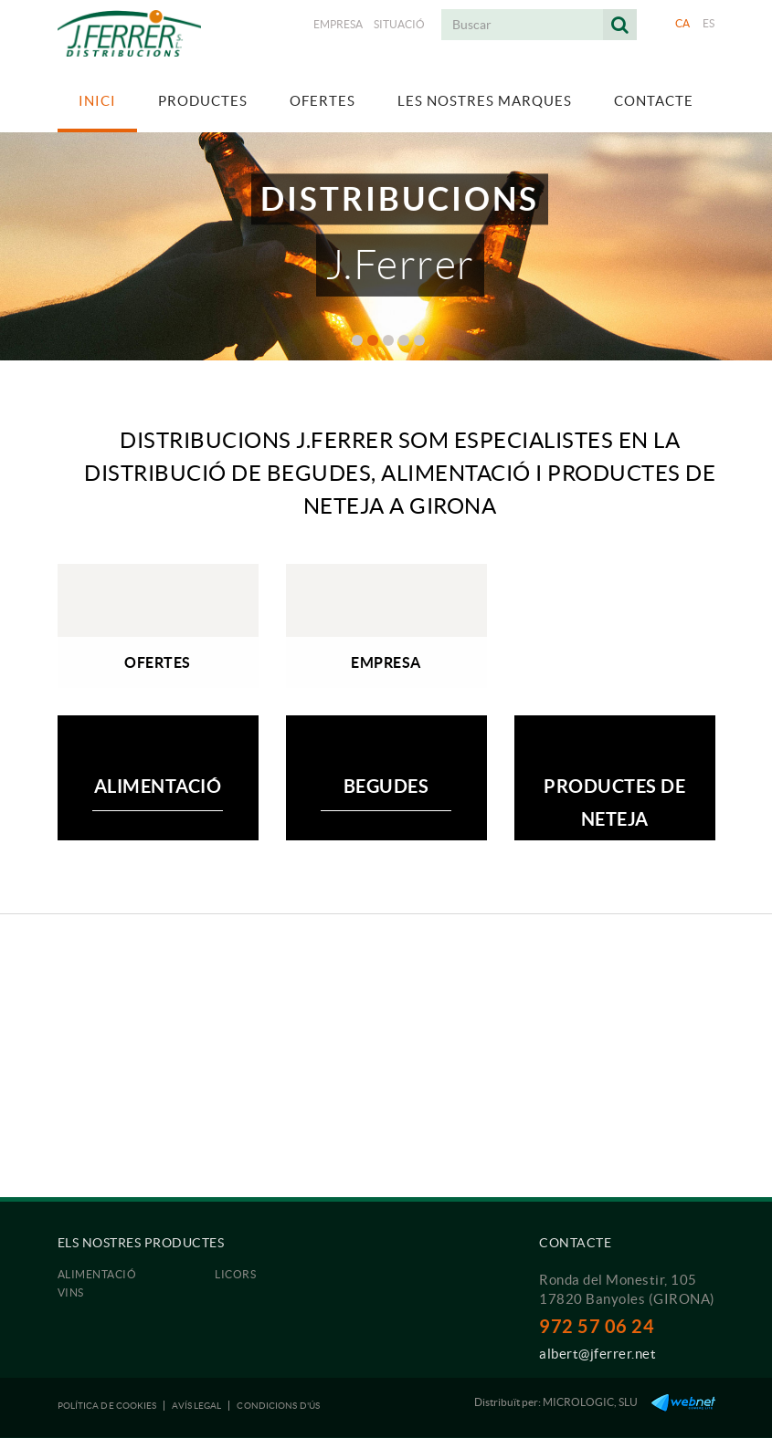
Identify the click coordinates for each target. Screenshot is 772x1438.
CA (683, 23)
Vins (71, 1292)
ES (709, 23)
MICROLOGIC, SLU (590, 1402)
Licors (235, 1274)
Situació (399, 24)
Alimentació (97, 1274)
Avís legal (196, 1406)
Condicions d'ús (278, 1406)
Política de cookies (107, 1406)
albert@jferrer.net (597, 1353)
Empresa (338, 24)
